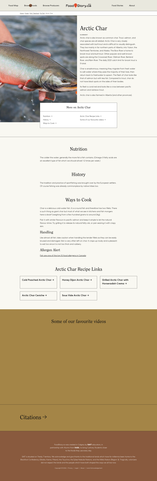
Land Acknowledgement (94, 468)
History (46, 120)
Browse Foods (30, 5)
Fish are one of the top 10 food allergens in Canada (63, 255)
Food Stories (117, 5)
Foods (27, 13)
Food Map (13, 5)
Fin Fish (42, 13)
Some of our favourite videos (92, 120)
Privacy (70, 468)
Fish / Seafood (34, 13)
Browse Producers (51, 5)
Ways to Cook (48, 123)
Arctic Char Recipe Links (89, 116)
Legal (76, 468)
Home (22, 13)
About (132, 5)
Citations (30, 417)
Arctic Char (49, 13)
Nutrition (46, 116)
